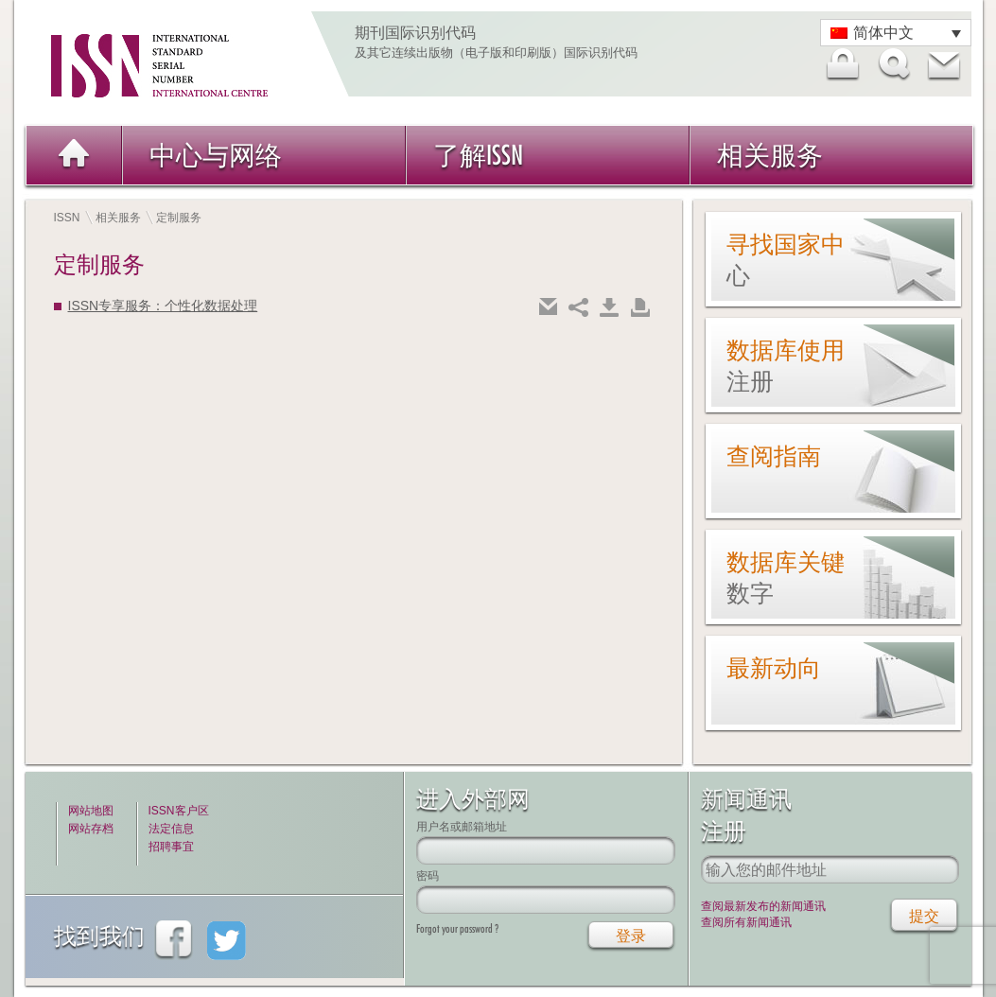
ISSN (67, 217)
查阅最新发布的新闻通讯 (763, 906)
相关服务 (770, 154)
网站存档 (91, 828)
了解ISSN (478, 154)
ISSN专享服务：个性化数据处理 (163, 305)
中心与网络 (215, 154)
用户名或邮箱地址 (461, 826)
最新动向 (773, 668)
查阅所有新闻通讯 (746, 922)
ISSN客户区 (179, 810)
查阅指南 (773, 456)
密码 (427, 875)
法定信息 (171, 828)
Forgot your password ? (457, 928)
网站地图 (91, 810)
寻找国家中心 (785, 259)
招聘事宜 (171, 846)
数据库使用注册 (785, 365)
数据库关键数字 (785, 577)
